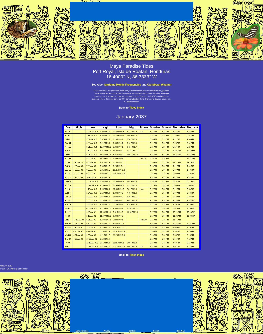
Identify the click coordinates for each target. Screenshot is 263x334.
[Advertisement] (131, 11)
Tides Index (136, 107)
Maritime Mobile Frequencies (122, 84)
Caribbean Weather (159, 84)
